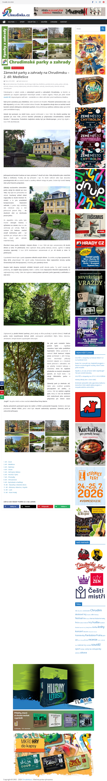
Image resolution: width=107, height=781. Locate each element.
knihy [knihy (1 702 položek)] (101, 627)
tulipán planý (22, 86)
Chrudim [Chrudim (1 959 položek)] (96, 610)
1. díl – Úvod (8, 462)
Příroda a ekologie (17, 68)
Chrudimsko (20, 84)
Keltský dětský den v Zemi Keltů (85, 380)
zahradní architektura (33, 86)
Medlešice (42, 84)
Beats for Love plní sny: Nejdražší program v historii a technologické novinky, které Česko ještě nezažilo (89, 365)
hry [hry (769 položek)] (90, 622)
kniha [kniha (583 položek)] (94, 627)
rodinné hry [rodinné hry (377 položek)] (81, 645)
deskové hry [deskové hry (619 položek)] (81, 614)
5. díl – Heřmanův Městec (12, 472)
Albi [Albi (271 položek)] (76, 611)
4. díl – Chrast (8, 469)
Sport (22, 22)
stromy (16, 86)
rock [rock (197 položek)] (99, 640)
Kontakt (63, 22)
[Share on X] (28, 506)
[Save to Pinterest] (45, 506)
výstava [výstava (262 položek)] (77, 653)
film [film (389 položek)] (84, 618)
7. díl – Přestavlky (9, 477)
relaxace (11, 86)
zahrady (42, 86)
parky (56, 84)
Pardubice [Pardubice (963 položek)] (90, 635)
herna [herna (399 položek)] (92, 618)
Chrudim (53, 22)
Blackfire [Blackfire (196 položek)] (80, 611)
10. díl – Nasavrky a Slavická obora (15, 485)
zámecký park (8, 88)
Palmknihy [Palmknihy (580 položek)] (80, 635)
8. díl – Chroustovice (10, 480)
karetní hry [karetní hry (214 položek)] (83, 627)
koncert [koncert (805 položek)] (79, 631)
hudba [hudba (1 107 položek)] (96, 622)
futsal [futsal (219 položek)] (87, 618)
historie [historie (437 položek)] (98, 618)
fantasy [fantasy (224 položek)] (96, 614)
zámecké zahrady (59, 86)
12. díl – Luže (8, 490)
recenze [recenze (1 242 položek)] (92, 639)
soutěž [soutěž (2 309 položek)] (96, 645)
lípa (37, 84)
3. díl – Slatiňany (9, 467)
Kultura (11, 22)
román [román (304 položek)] (89, 645)
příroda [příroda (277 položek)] (85, 640)
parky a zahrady (63, 84)
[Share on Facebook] (11, 506)
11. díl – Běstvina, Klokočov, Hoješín (15, 487)
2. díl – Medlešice (9, 464)
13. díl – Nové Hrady (10, 492)
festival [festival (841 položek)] (79, 618)
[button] (15, 21)
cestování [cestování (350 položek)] (86, 611)
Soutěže (44, 22)
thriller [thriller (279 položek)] (83, 649)
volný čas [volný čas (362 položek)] (88, 649)
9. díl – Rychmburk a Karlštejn (13, 482)
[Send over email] (62, 506)
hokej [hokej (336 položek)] (103, 618)
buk (15, 84)
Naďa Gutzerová (23, 81)
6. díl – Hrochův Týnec (11, 475)
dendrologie (28, 84)
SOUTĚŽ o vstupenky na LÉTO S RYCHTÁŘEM (90, 376)
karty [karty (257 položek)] (87, 627)
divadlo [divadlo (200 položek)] (89, 614)
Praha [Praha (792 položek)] (99, 635)
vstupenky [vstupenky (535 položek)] (96, 649)
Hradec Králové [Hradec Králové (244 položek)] (83, 623)
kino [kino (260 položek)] (90, 627)
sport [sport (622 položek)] (77, 648)
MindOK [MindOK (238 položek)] (86, 632)
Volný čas (32, 22)
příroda (6, 86)
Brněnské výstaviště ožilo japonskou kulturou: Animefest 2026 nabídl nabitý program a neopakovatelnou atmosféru (90, 385)
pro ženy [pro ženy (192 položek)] (80, 640)
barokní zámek (9, 84)
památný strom (49, 84)
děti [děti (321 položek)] (92, 614)
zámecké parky (49, 86)
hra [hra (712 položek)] (77, 622)
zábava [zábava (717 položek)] (83, 652)
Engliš (34, 84)
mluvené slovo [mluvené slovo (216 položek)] (93, 631)
